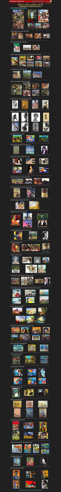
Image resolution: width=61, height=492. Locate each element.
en (48, 1)
